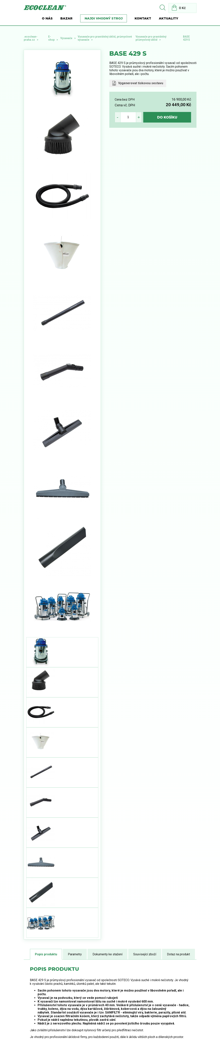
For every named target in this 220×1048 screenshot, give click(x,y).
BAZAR (66, 18)
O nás (47, 18)
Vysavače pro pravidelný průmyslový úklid (151, 38)
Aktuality (168, 18)
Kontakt (143, 18)
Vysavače (66, 38)
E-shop (51, 38)
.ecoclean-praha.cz (30, 38)
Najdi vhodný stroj (104, 18)
